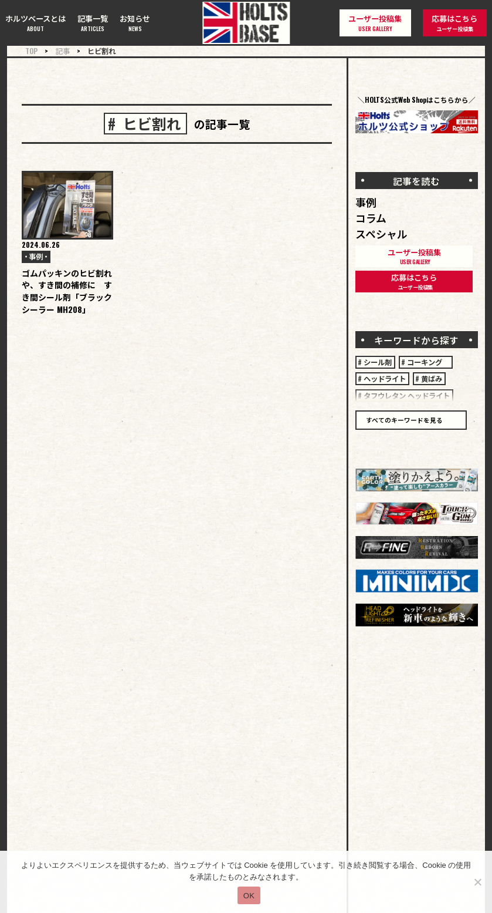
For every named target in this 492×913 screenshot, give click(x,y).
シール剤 (378, 362)
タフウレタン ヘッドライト (407, 395)
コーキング (428, 362)
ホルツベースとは (35, 22)
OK (249, 895)
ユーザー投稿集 (375, 22)
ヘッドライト (385, 378)
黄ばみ (431, 378)
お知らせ (135, 22)
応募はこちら (454, 22)
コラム (370, 217)
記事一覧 (92, 22)
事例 (36, 256)
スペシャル (381, 233)
